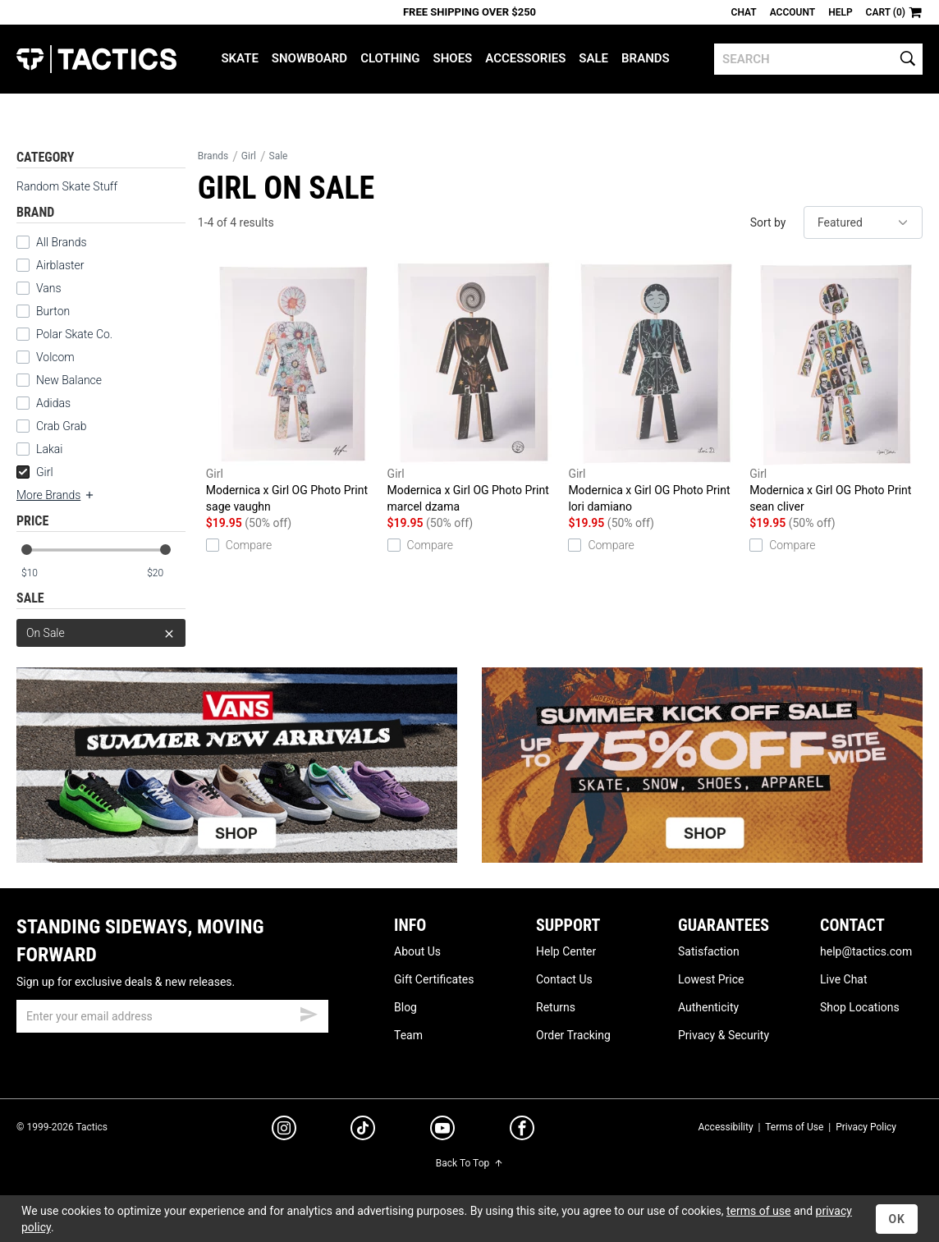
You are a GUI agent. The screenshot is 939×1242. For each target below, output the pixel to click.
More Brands (55, 495)
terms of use (758, 1210)
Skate (239, 58)
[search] (818, 59)
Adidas (53, 403)
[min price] (40, 573)
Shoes (453, 58)
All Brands (61, 242)
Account (792, 12)
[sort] (863, 222)
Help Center (566, 951)
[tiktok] (362, 1130)
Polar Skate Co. (74, 334)
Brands (645, 58)
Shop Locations (860, 1007)
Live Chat (844, 979)
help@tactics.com (866, 951)
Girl (34, 472)
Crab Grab (61, 426)
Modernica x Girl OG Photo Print (292, 387)
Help (840, 12)
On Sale (101, 633)
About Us (417, 951)
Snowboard (309, 58)
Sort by (768, 222)
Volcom (55, 357)
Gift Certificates (434, 979)
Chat (744, 12)
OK (896, 1219)
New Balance (69, 380)
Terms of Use (794, 1127)
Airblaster (60, 265)
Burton (53, 311)
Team (408, 1035)
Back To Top (469, 1163)
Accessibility (725, 1127)
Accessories (525, 58)
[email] (172, 1016)
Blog (405, 1007)
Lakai (49, 449)
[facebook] (522, 1131)
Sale (593, 58)
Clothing (389, 58)
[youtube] (442, 1131)
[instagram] (284, 1130)
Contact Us (564, 979)
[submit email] (308, 1012)
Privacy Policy (866, 1127)
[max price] (166, 573)
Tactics (96, 59)
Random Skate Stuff (66, 186)
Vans (49, 288)
